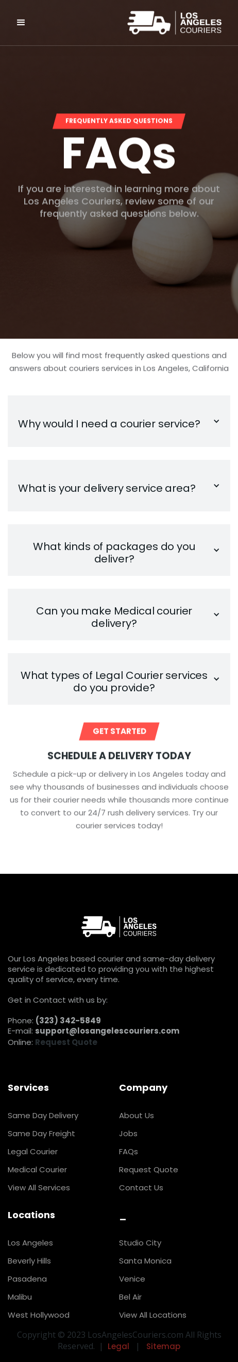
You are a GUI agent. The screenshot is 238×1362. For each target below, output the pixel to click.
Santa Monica (145, 1261)
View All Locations (152, 1315)
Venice (132, 1279)
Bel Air (130, 1297)
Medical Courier (37, 1169)
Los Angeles (30, 1243)
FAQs (128, 1151)
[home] (156, 23)
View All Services (39, 1187)
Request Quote (148, 1169)
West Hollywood (39, 1315)
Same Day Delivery (43, 1115)
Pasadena (27, 1279)
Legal (118, 1346)
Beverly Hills (29, 1261)
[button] (21, 22)
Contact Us (141, 1187)
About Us (136, 1115)
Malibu (20, 1297)
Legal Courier (33, 1151)
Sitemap (163, 1346)
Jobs (128, 1133)
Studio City (140, 1243)
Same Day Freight (41, 1133)
